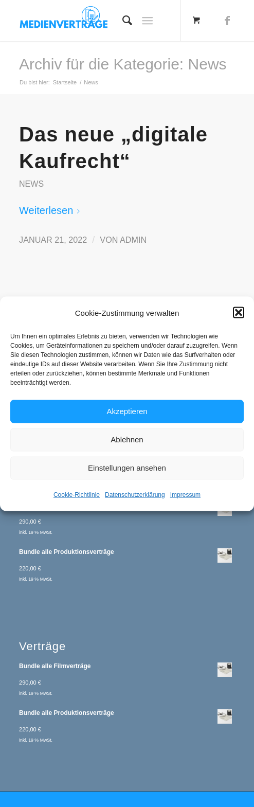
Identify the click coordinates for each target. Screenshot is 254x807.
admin (133, 239)
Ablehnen (127, 439)
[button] (238, 313)
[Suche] (122, 20)
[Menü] (147, 20)
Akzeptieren (126, 411)
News (31, 184)
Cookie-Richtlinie (76, 494)
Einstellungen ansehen (127, 467)
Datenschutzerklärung (135, 494)
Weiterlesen (51, 210)
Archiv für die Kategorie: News (123, 64)
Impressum (185, 494)
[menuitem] (122, 20)
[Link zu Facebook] (227, 20)
